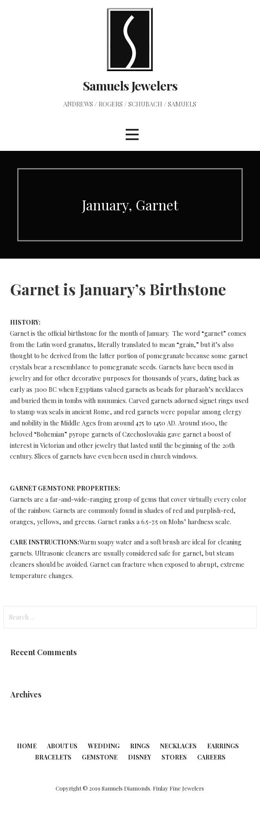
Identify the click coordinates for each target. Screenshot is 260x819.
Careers (211, 757)
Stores (174, 757)
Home (27, 746)
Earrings (223, 746)
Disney (139, 757)
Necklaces (178, 746)
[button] (132, 134)
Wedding (104, 746)
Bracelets (53, 757)
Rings (140, 746)
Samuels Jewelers (130, 85)
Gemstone (100, 757)
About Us (62, 746)
